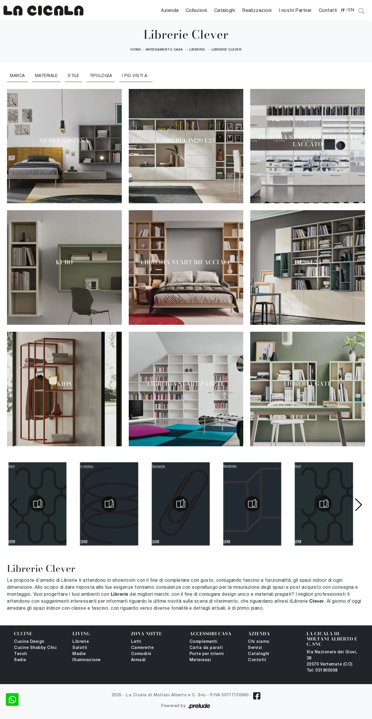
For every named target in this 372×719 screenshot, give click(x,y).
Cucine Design (29, 642)
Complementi (203, 642)
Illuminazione (86, 660)
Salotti (79, 648)
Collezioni (196, 10)
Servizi (255, 648)
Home (135, 49)
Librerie (197, 49)
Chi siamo (258, 642)
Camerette (142, 648)
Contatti (328, 10)
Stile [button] (73, 75)
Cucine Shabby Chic (35, 648)
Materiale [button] (46, 75)
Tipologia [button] (101, 75)
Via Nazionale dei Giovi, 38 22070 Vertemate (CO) (332, 658)
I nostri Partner (295, 10)
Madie (79, 654)
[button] (358, 504)
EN (351, 10)
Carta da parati (206, 648)
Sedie (20, 660)
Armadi (138, 660)
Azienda (170, 10)
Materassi (200, 660)
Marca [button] (17, 75)
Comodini (141, 654)
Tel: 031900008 (322, 670)
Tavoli (20, 654)
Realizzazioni (257, 10)
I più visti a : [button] (136, 75)
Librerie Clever (227, 49)
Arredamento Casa (164, 49)
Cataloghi (224, 10)
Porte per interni (206, 654)
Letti (136, 642)
